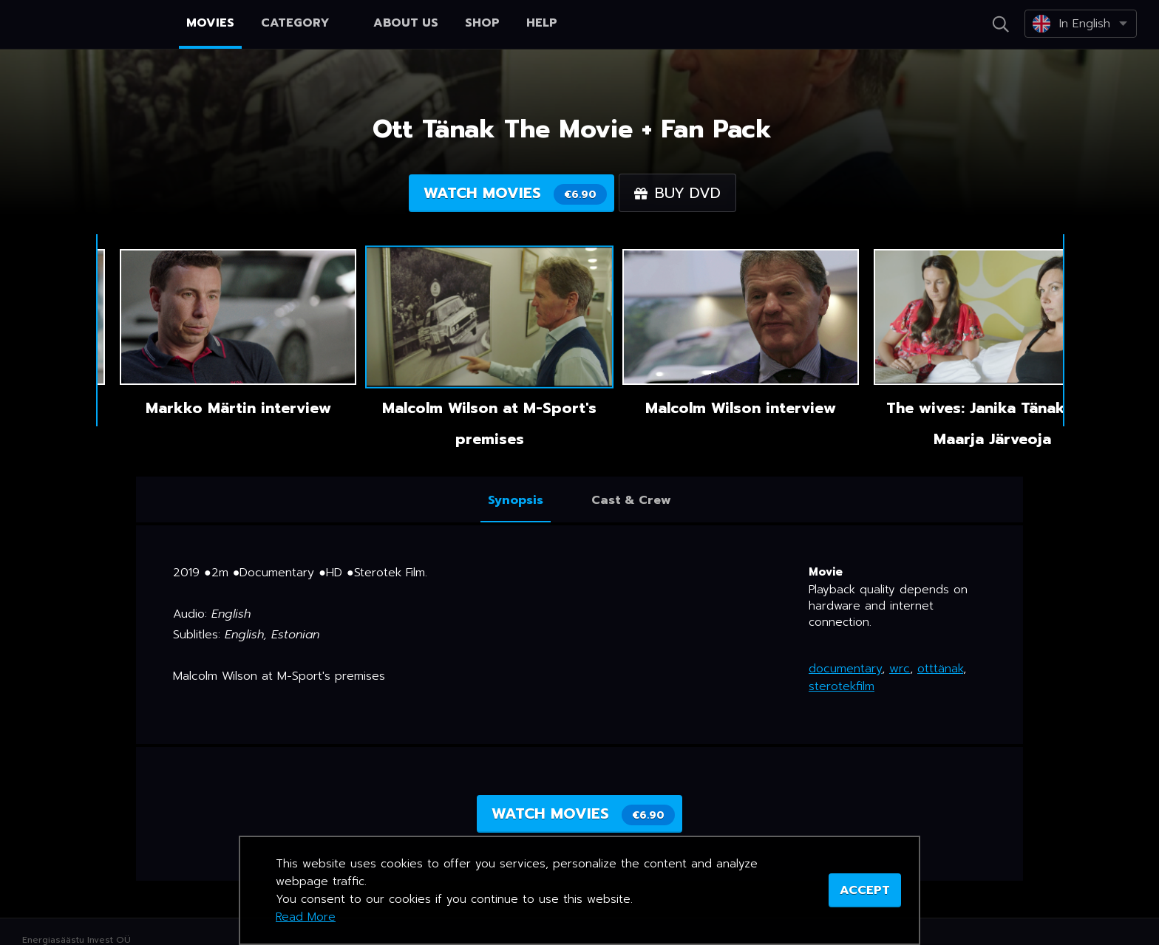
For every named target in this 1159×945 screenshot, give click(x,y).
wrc (899, 669)
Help (541, 23)
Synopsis (515, 500)
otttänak (940, 669)
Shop (482, 23)
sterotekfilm (841, 686)
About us (405, 23)
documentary (845, 669)
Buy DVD (677, 193)
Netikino (74, 25)
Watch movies (515, 193)
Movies (210, 23)
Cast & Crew (631, 500)
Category (304, 23)
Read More (306, 917)
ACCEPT (865, 890)
